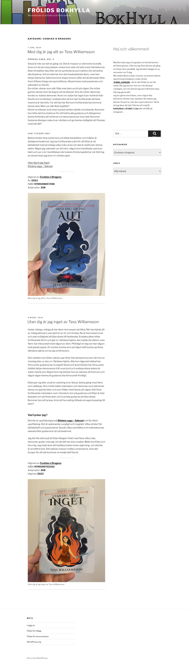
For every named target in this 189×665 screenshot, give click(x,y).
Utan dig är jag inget (38, 162)
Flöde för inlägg (34, 631)
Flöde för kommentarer (38, 636)
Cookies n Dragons (51, 177)
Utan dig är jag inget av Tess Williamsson (63, 321)
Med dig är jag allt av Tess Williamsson (61, 51)
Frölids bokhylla (59, 10)
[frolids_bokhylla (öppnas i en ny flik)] (121, 82)
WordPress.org (34, 642)
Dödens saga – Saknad (40, 166)
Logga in (31, 625)
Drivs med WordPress (37, 658)
